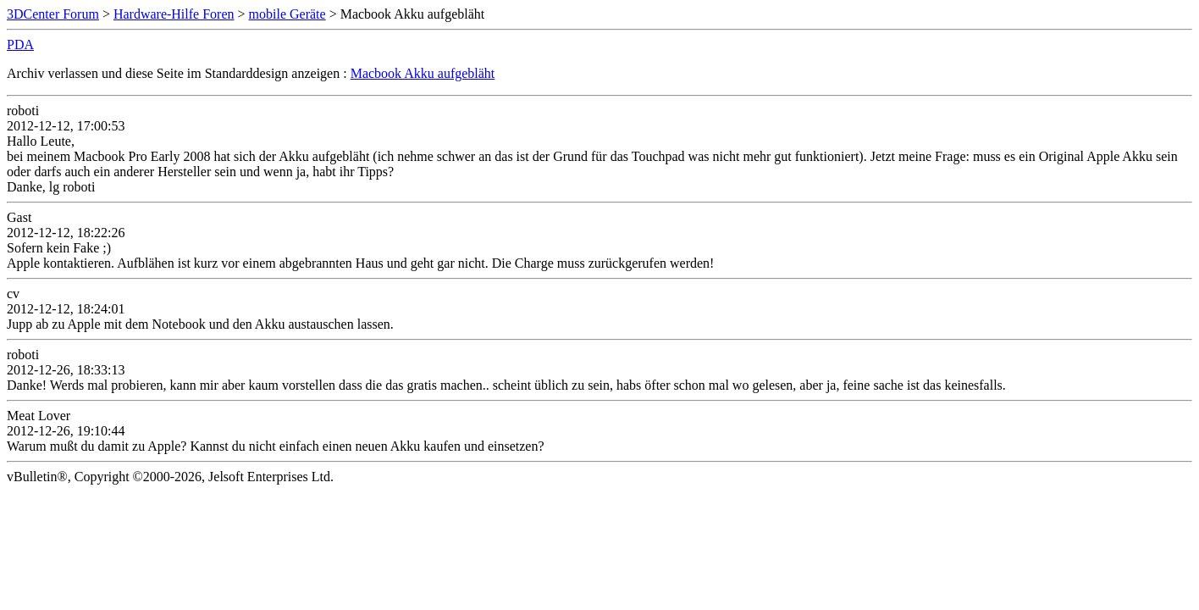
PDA (20, 44)
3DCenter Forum (53, 14)
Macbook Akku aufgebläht (423, 73)
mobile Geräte (287, 14)
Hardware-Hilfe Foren (174, 14)
